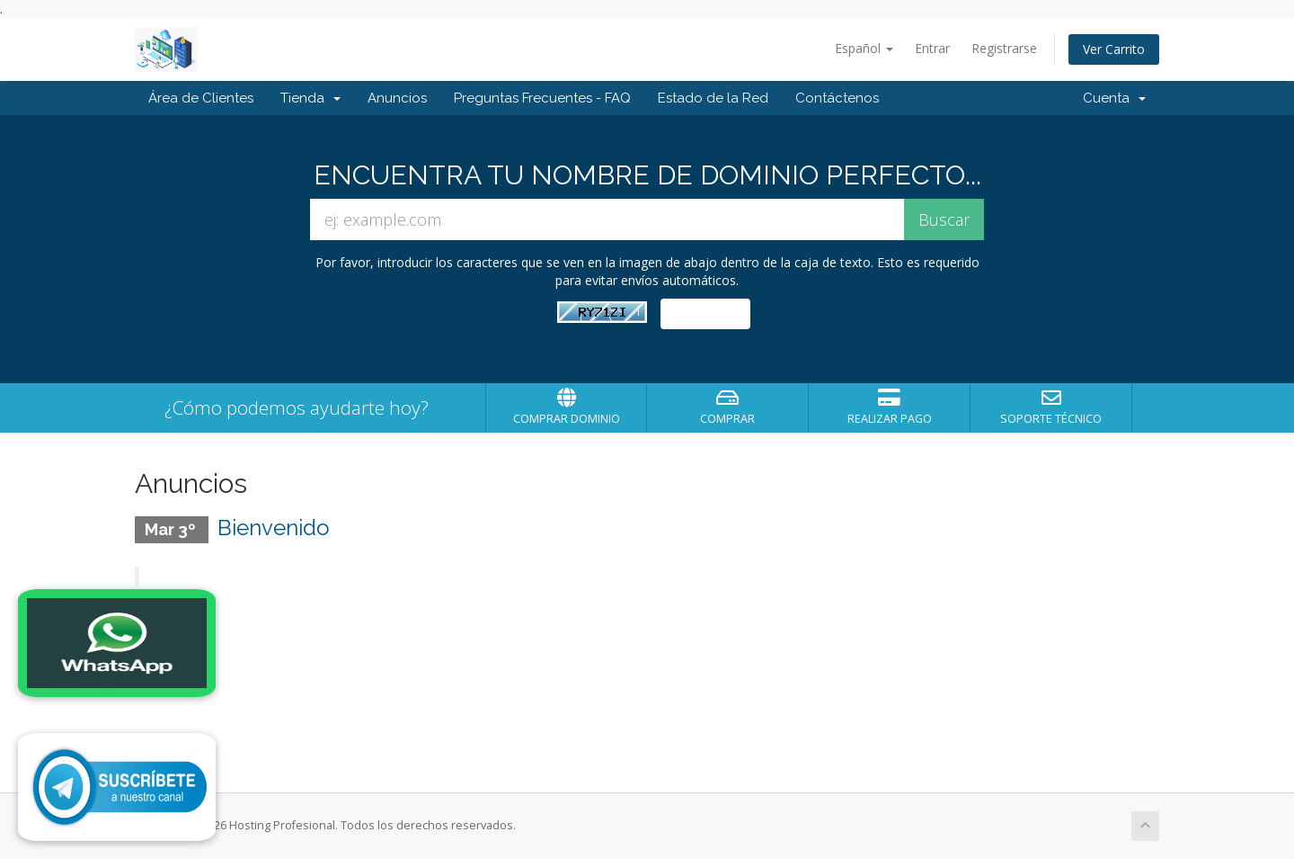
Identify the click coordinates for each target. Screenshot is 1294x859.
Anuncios (397, 98)
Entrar (932, 48)
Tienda (310, 98)
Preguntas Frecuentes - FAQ (542, 98)
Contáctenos (837, 98)
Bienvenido (273, 528)
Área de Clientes (200, 98)
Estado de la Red (713, 98)
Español (864, 48)
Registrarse (1004, 48)
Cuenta (1114, 98)
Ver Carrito (1114, 49)
